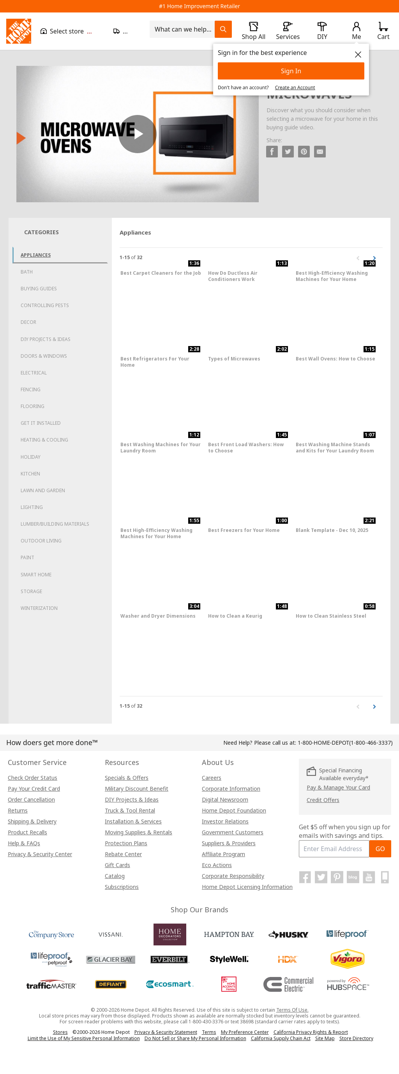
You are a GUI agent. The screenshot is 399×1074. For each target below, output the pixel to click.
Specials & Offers (126, 777)
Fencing (31, 389)
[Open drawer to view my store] (72, 31)
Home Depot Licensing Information (247, 886)
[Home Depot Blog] (353, 877)
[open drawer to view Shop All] (253, 31)
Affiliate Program (223, 854)
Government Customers (232, 832)
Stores (60, 1032)
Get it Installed (41, 423)
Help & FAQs (24, 843)
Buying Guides (39, 288)
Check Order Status (32, 777)
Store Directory (356, 1038)
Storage (31, 591)
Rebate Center (123, 854)
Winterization (39, 608)
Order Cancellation (31, 799)
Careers (211, 777)
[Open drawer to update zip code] (126, 31)
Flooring (32, 406)
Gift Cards (117, 865)
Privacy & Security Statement (165, 1032)
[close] (358, 54)
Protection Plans (126, 843)
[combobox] (184, 29)
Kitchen (30, 473)
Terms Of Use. (292, 1010)
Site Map (325, 1038)
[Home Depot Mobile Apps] (385, 877)
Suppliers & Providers (229, 843)
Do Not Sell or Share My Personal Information (195, 1038)
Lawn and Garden (43, 490)
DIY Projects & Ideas (46, 339)
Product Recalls (27, 832)
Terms (209, 1032)
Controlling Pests (45, 305)
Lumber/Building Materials (55, 524)
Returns (18, 810)
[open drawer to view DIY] (322, 31)
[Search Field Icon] (223, 29)
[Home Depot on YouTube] (369, 877)
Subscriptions (122, 886)
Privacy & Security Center (40, 854)
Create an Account (295, 87)
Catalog (115, 876)
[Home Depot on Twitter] (321, 877)
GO (380, 848)
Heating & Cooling (44, 439)
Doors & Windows (44, 356)
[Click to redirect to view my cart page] (383, 31)
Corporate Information (231, 788)
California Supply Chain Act (281, 1038)
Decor (28, 322)
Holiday (31, 457)
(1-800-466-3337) (345, 742)
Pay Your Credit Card (34, 788)
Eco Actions (217, 865)
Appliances (36, 255)
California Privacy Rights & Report (311, 1032)
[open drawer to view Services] (287, 31)
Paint (27, 557)
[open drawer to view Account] (356, 31)
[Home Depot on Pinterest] (337, 877)
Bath (27, 271)
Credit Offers (323, 800)
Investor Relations (225, 821)
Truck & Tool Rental (130, 810)
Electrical (34, 372)
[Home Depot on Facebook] (305, 877)
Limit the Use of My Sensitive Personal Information (84, 1038)
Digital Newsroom (225, 799)
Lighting (32, 507)
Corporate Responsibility (233, 876)
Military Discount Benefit (136, 788)
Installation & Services (133, 821)
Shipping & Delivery (32, 821)
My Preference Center (245, 1032)
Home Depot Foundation (234, 810)
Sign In (291, 71)
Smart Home (36, 574)
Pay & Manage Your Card (338, 787)
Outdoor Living (41, 540)
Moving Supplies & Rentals (138, 832)
